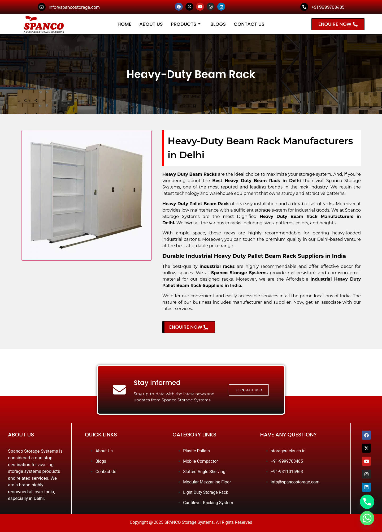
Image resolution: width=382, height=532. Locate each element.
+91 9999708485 (327, 7)
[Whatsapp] (367, 518)
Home (124, 24)
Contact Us (249, 24)
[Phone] (367, 502)
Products (186, 24)
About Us (151, 24)
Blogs (218, 24)
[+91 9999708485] (304, 7)
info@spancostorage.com (74, 7)
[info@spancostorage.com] (42, 7)
